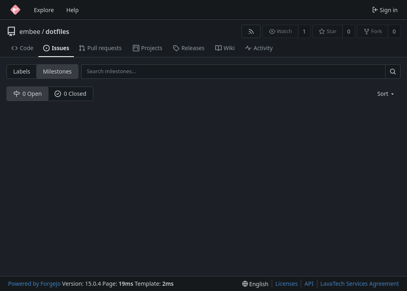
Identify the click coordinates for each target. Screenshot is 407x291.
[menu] (386, 93)
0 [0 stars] (348, 31)
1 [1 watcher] (304, 31)
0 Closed (70, 93)
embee (29, 31)
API (308, 283)
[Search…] (393, 71)
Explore (44, 10)
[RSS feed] (250, 31)
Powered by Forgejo (34, 283)
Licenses (286, 283)
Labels (21, 71)
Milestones (57, 71)
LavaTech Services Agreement (360, 283)
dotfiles (57, 31)
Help (72, 10)
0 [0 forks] (394, 31)
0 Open (27, 93)
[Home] (15, 9)
